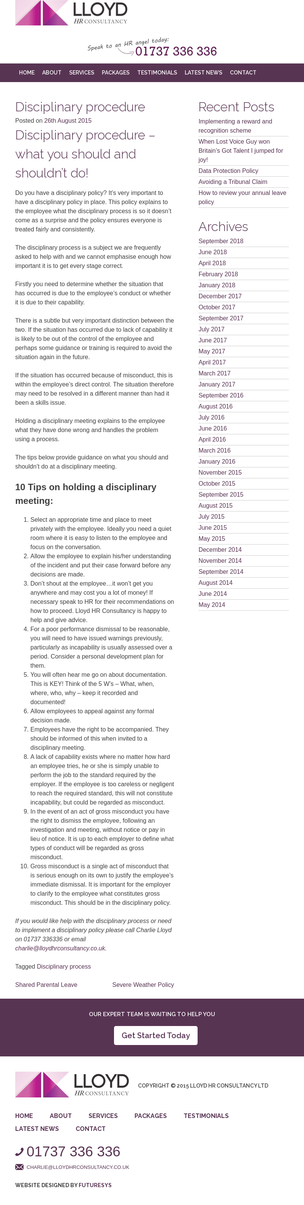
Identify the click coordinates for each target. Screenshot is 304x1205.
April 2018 (212, 263)
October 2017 (216, 307)
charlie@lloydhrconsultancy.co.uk (60, 948)
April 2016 (212, 439)
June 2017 (212, 340)
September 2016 (220, 395)
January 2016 (216, 461)
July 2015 (211, 516)
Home (27, 73)
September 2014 (220, 571)
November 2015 (220, 472)
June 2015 (212, 527)
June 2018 (212, 252)
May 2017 (211, 351)
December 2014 (220, 549)
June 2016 (212, 428)
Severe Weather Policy (143, 985)
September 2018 (220, 241)
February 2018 (218, 274)
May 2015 (211, 538)
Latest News (203, 73)
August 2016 (215, 406)
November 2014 (220, 560)
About (52, 73)
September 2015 (220, 494)
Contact (243, 73)
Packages (116, 73)
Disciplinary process (64, 966)
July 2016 (211, 417)
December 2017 (220, 296)
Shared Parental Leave (46, 985)
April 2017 (212, 362)
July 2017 (211, 329)
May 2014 (211, 605)
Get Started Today (156, 1035)
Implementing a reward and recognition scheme (235, 126)
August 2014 (215, 583)
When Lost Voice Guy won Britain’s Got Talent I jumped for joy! (240, 150)
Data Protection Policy (228, 171)
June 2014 (212, 594)
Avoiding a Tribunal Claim (232, 182)
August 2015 (215, 505)
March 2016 (214, 450)
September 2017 (220, 318)
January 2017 (216, 384)
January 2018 (216, 285)
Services (81, 73)
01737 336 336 (73, 1151)
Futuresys (95, 1185)
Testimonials (157, 73)
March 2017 (214, 373)
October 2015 (216, 483)
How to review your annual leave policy (242, 197)
